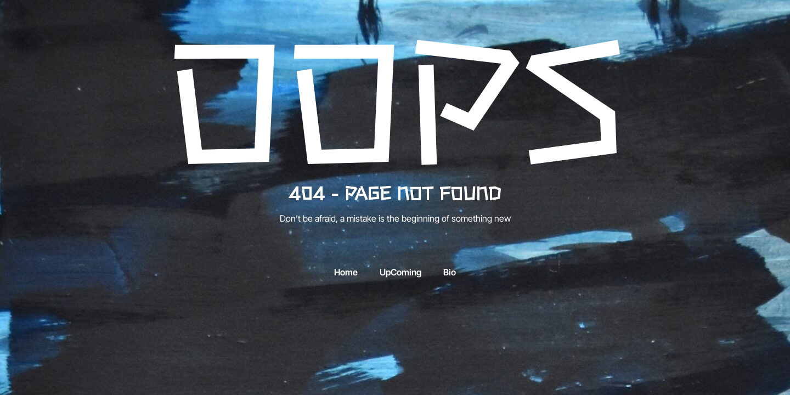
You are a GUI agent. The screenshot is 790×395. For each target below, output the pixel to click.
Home (346, 272)
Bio (449, 272)
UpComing (400, 272)
